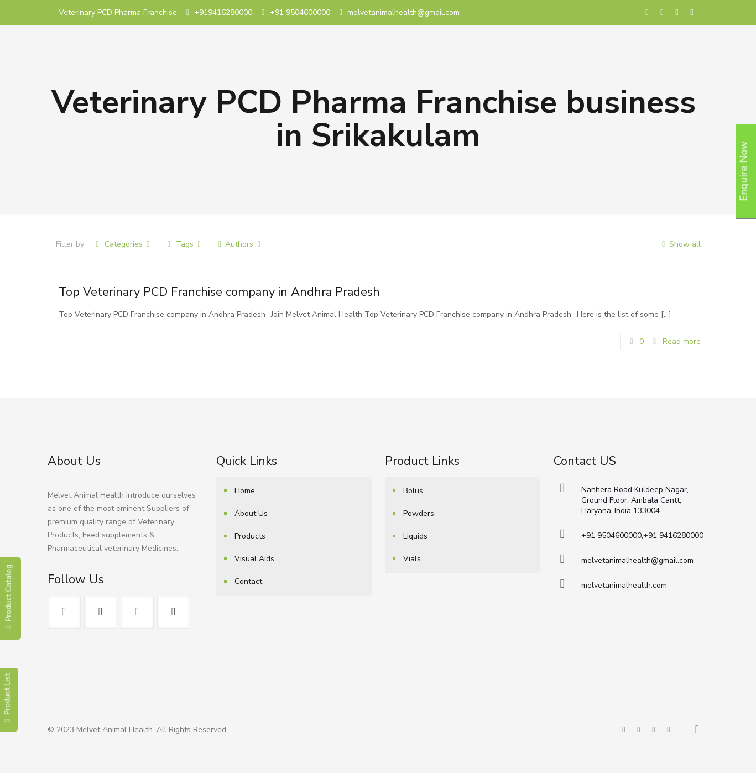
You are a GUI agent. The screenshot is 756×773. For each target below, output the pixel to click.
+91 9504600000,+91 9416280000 (642, 535)
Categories (123, 244)
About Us (251, 513)
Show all (679, 244)
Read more (682, 341)
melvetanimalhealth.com (624, 585)
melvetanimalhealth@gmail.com (403, 12)
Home (244, 490)
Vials (412, 558)
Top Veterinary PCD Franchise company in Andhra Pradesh (219, 292)
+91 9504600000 (300, 12)
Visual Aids (254, 558)
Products (249, 536)
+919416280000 (223, 12)
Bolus (413, 490)
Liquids (415, 536)
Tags (184, 244)
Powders (418, 513)
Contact (248, 581)
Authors (239, 244)
